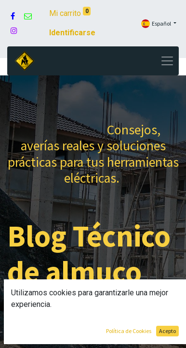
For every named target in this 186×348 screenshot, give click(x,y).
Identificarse (72, 32)
